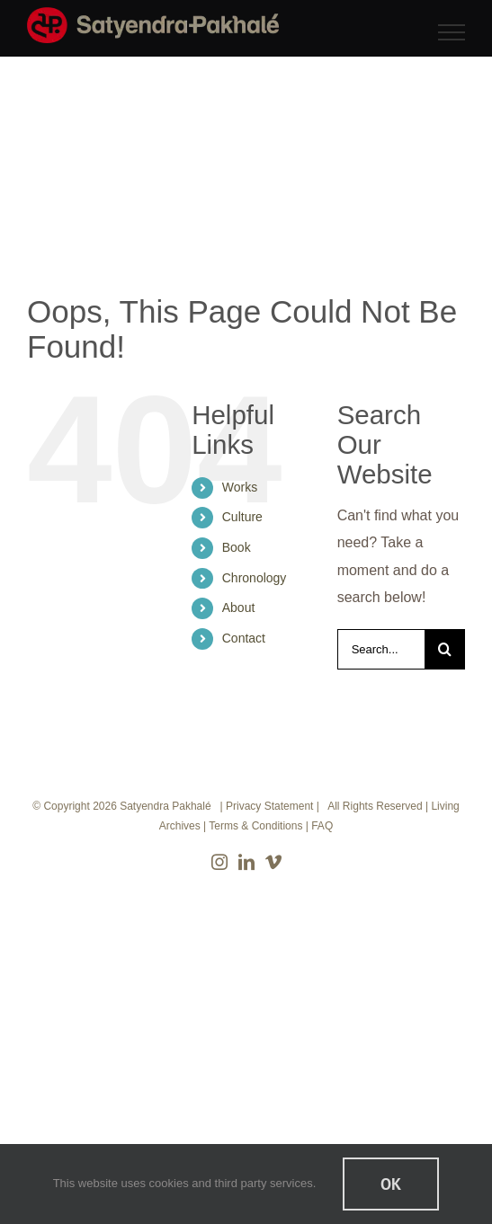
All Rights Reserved (374, 806)
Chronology (254, 578)
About (238, 607)
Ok (390, 1184)
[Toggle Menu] (452, 32)
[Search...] (381, 649)
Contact (243, 638)
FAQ (322, 826)
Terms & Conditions (255, 826)
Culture (242, 517)
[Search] (445, 649)
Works (239, 487)
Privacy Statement (269, 806)
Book (236, 547)
